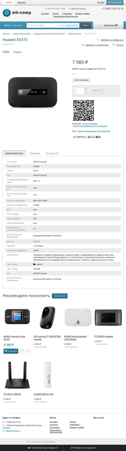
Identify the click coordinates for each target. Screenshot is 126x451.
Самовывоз (67, 14)
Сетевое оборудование (22, 34)
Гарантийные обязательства (65, 16)
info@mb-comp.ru (77, 8)
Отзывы (17, 52)
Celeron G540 (72, 25)
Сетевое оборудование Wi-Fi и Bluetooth (49, 34)
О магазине (55, 427)
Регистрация (115, 2)
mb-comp (6, 34)
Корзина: (108, 25)
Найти (86, 25)
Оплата (55, 14)
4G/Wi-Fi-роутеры (74, 34)
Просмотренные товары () (43, 447)
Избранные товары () (83, 447)
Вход (101, 2)
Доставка (45, 14)
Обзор (6, 52)
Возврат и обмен (82, 14)
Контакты (22, 2)
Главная (8, 2)
